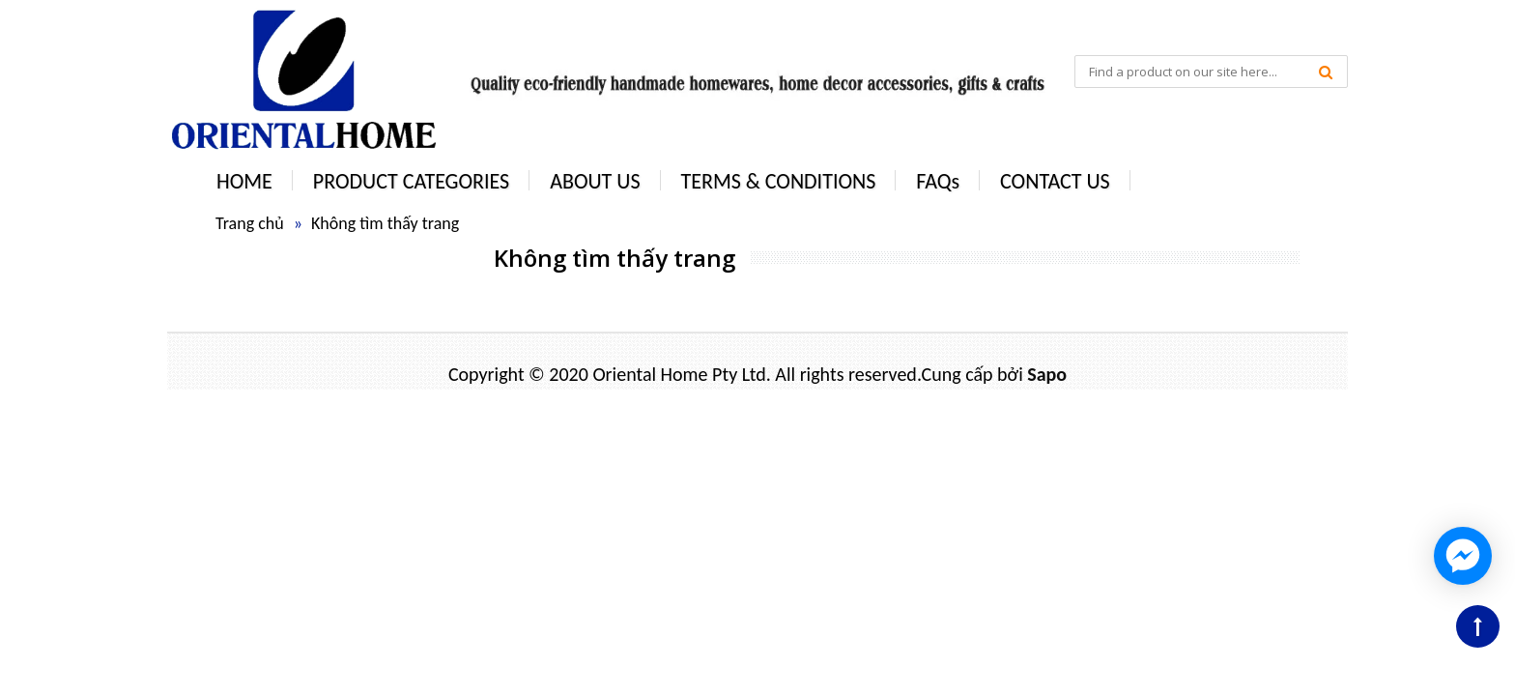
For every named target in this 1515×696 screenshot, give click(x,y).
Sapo (1047, 374)
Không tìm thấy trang (385, 223)
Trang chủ (249, 223)
